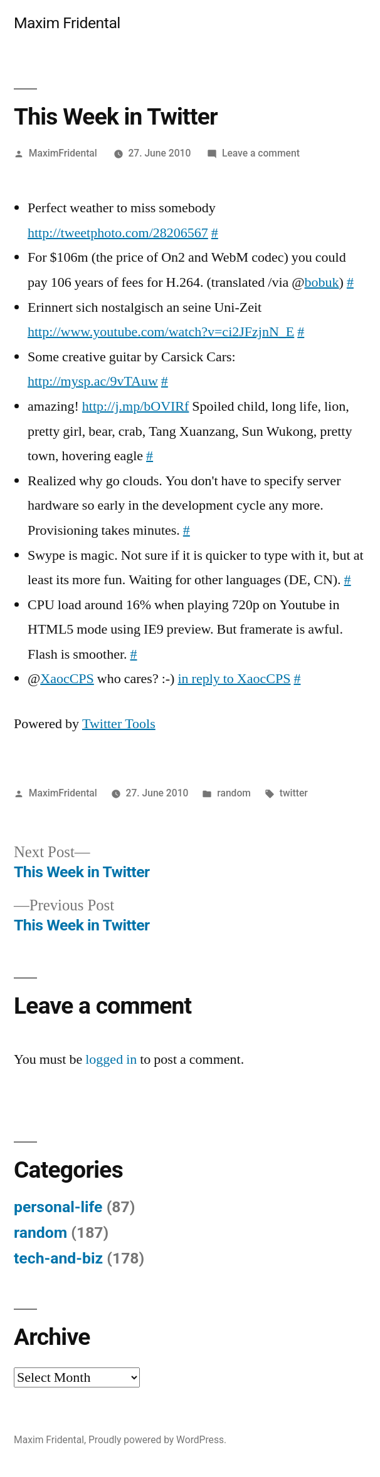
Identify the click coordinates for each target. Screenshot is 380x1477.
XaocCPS (67, 678)
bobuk (322, 282)
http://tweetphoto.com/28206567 (118, 233)
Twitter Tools (119, 724)
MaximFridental (63, 153)
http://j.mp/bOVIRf (135, 406)
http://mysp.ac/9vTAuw (93, 381)
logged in (111, 1059)
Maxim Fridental (67, 23)
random (234, 793)
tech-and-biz (58, 1258)
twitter (294, 793)
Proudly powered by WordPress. (157, 1440)
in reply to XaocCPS (233, 678)
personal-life (58, 1207)
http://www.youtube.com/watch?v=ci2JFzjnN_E (161, 332)
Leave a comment (261, 153)
